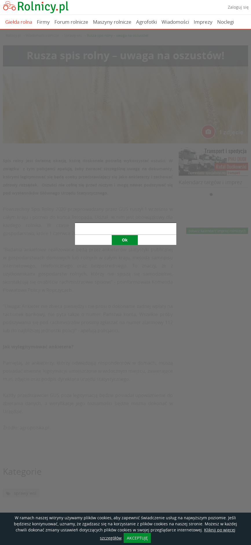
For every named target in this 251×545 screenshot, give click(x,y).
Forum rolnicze (71, 22)
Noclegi (225, 22)
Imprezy (203, 22)
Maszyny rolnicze (112, 22)
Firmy (43, 22)
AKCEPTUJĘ (137, 538)
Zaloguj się (238, 7)
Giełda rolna (18, 22)
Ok (125, 180)
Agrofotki (146, 22)
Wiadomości (175, 22)
